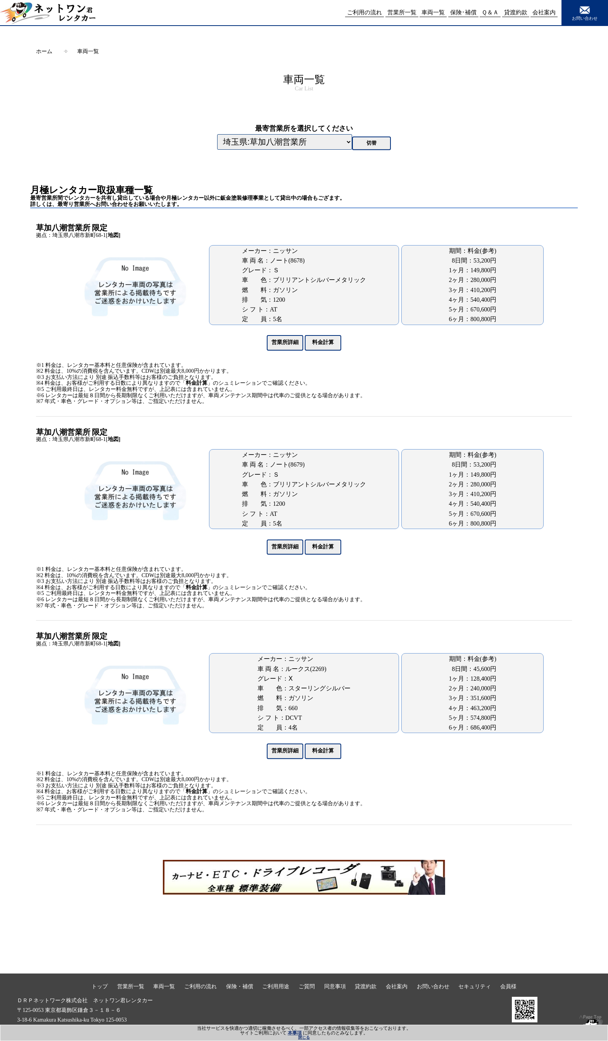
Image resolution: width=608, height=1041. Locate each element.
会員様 (508, 986)
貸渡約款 (366, 986)
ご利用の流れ (200, 986)
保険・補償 (239, 986)
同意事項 (335, 986)
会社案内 (397, 986)
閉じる (304, 1037)
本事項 (295, 1033)
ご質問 (307, 986)
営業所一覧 (130, 986)
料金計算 (196, 383)
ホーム (44, 51)
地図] (114, 235)
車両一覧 (88, 51)
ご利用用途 (275, 986)
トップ (100, 986)
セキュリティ (474, 986)
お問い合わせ (585, 12)
